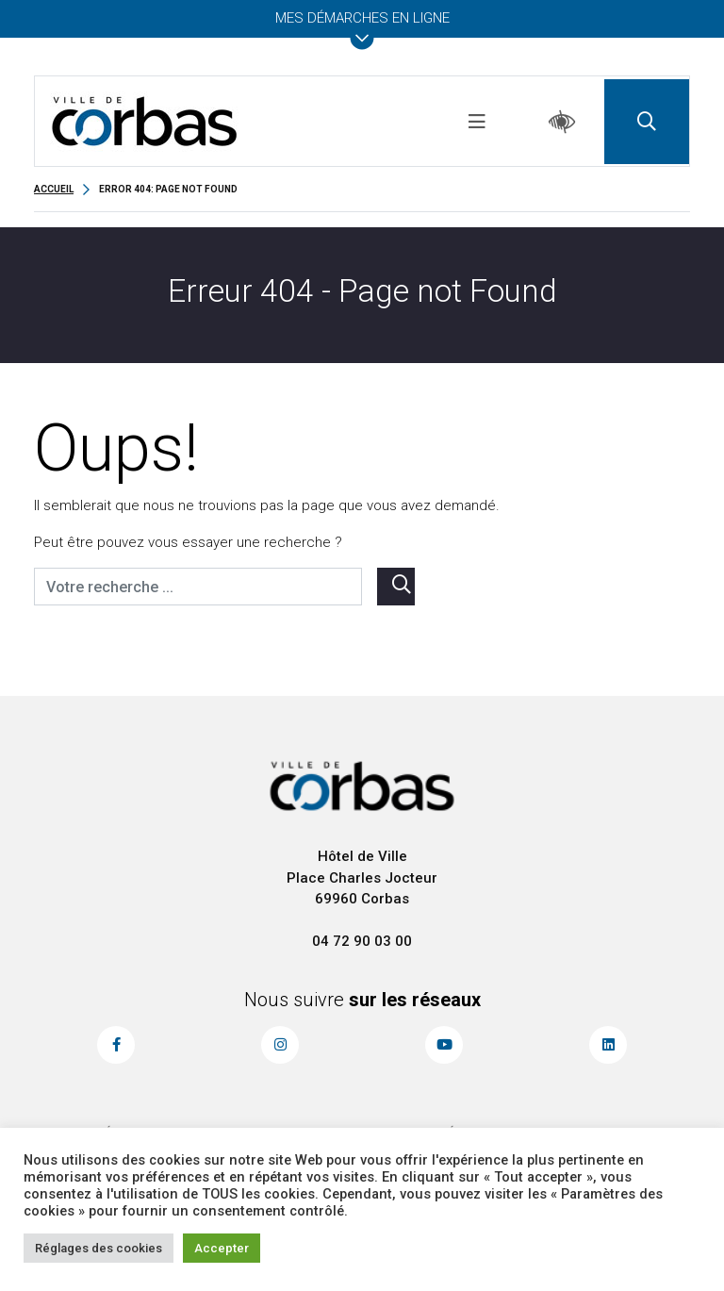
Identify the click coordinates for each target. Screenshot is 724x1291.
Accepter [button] (221, 1248)
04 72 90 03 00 (362, 941)
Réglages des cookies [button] (98, 1248)
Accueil (54, 189)
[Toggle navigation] (477, 121)
